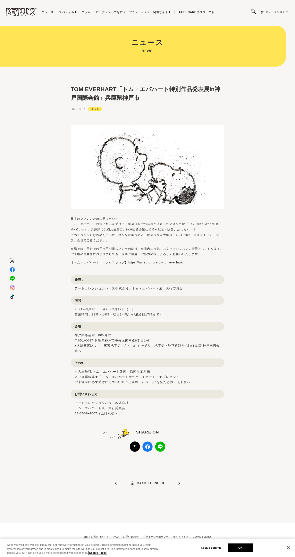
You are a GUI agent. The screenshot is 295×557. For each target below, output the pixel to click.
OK (240, 548)
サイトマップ (180, 536)
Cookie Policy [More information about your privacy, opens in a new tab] (97, 554)
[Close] (288, 548)
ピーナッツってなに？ (111, 12)
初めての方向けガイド (96, 536)
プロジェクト (196, 12)
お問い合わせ (130, 536)
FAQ (116, 536)
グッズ (95, 109)
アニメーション (139, 12)
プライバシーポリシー (156, 536)
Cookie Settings (202, 536)
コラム (86, 12)
